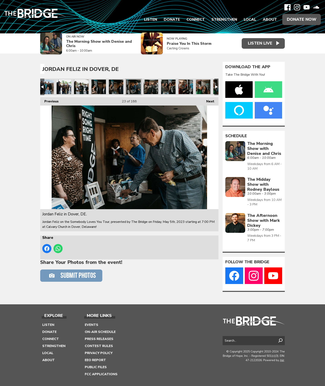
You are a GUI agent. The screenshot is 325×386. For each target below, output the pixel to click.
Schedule (236, 136)
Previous (49, 100)
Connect (196, 19)
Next (208, 100)
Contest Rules (99, 346)
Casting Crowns (178, 48)
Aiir (282, 360)
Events (91, 325)
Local (250, 19)
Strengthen (224, 19)
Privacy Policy (99, 353)
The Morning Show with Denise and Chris (99, 43)
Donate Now (301, 19)
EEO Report (95, 360)
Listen (150, 19)
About (270, 19)
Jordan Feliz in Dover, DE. (46, 87)
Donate (172, 19)
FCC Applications (101, 374)
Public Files (96, 367)
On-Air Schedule (100, 332)
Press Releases (99, 339)
